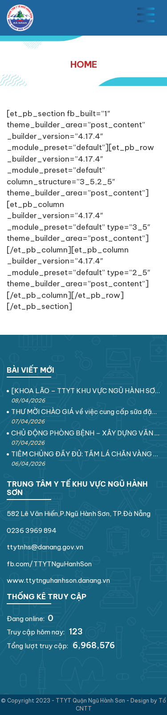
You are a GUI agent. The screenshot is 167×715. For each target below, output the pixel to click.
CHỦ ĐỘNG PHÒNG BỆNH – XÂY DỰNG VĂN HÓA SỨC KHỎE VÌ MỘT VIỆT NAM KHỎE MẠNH (85, 433)
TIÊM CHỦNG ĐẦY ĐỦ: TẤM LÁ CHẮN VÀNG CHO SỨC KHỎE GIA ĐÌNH (85, 454)
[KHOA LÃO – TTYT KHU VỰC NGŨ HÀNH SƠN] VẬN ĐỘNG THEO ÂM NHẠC (85, 390)
